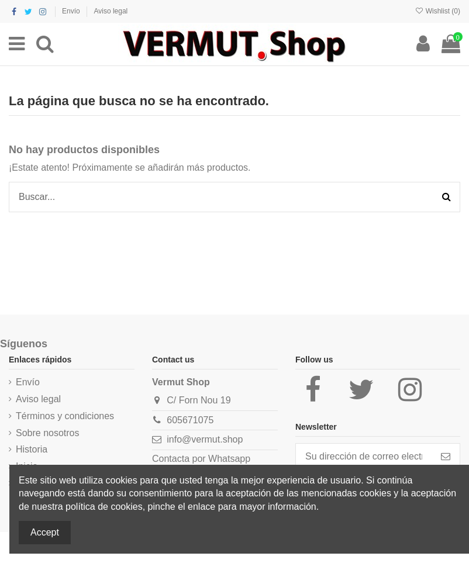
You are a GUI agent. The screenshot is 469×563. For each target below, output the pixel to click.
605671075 (190, 420)
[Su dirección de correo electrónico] (364, 456)
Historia (31, 449)
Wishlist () (437, 11)
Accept (44, 532)
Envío (72, 11)
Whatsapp (229, 459)
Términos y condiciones (65, 416)
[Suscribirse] (446, 456)
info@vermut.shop (205, 439)
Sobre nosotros (48, 433)
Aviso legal (110, 11)
